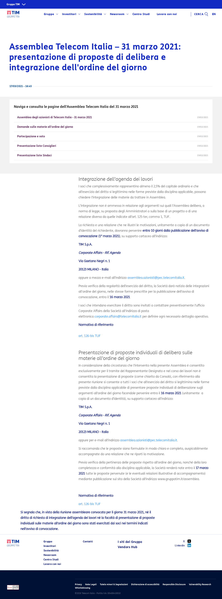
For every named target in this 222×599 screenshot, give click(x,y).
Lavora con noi (167, 14)
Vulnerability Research (200, 584)
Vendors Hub (127, 547)
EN (214, 14)
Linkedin (184, 545)
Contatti (88, 541)
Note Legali (91, 584)
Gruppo (49, 14)
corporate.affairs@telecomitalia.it (118, 316)
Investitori (69, 14)
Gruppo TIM (13, 4)
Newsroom (117, 14)
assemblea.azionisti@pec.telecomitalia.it (155, 278)
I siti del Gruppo (130, 542)
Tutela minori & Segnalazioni (114, 584)
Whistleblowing (82, 588)
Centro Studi (141, 14)
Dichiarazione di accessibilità (145, 584)
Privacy (78, 584)
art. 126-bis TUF (90, 336)
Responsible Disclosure (174, 584)
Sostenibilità (93, 14)
